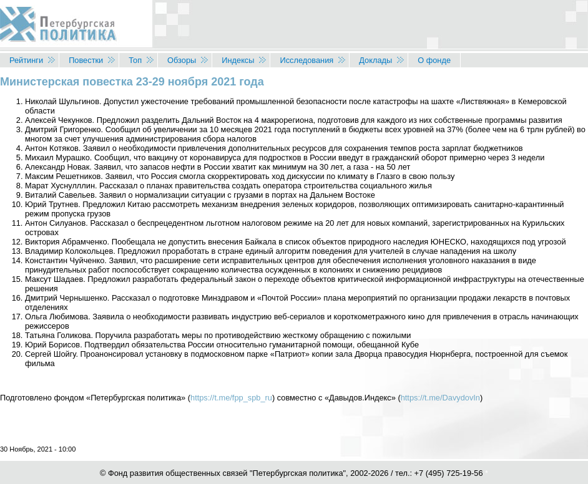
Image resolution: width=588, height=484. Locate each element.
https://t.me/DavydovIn (440, 397)
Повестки (86, 60)
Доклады (375, 60)
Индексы (238, 60)
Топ (135, 60)
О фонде (434, 60)
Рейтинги (26, 60)
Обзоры (181, 60)
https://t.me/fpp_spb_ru (231, 397)
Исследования (306, 60)
